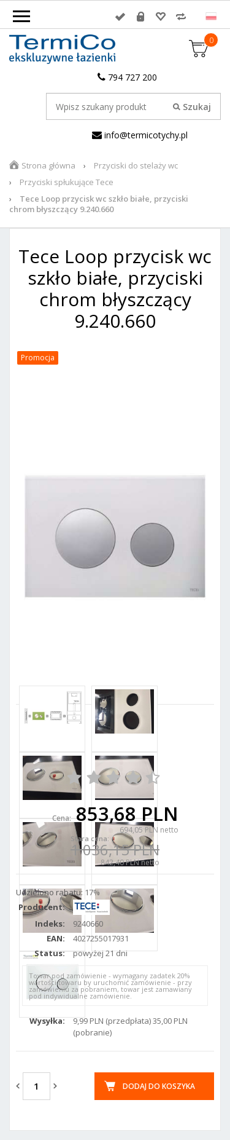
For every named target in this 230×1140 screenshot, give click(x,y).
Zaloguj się (120, 16)
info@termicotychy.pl (140, 135)
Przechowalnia (161, 16)
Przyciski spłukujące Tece (66, 182)
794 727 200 (127, 77)
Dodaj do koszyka (159, 1086)
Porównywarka (181, 16)
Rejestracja (140, 16)
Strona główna (48, 165)
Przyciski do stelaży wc (136, 165)
